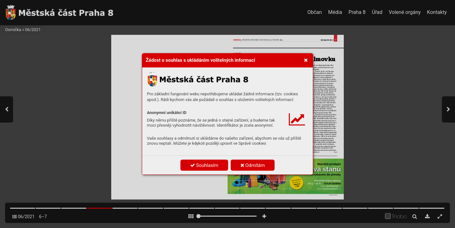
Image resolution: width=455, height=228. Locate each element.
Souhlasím (204, 165)
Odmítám (252, 165)
